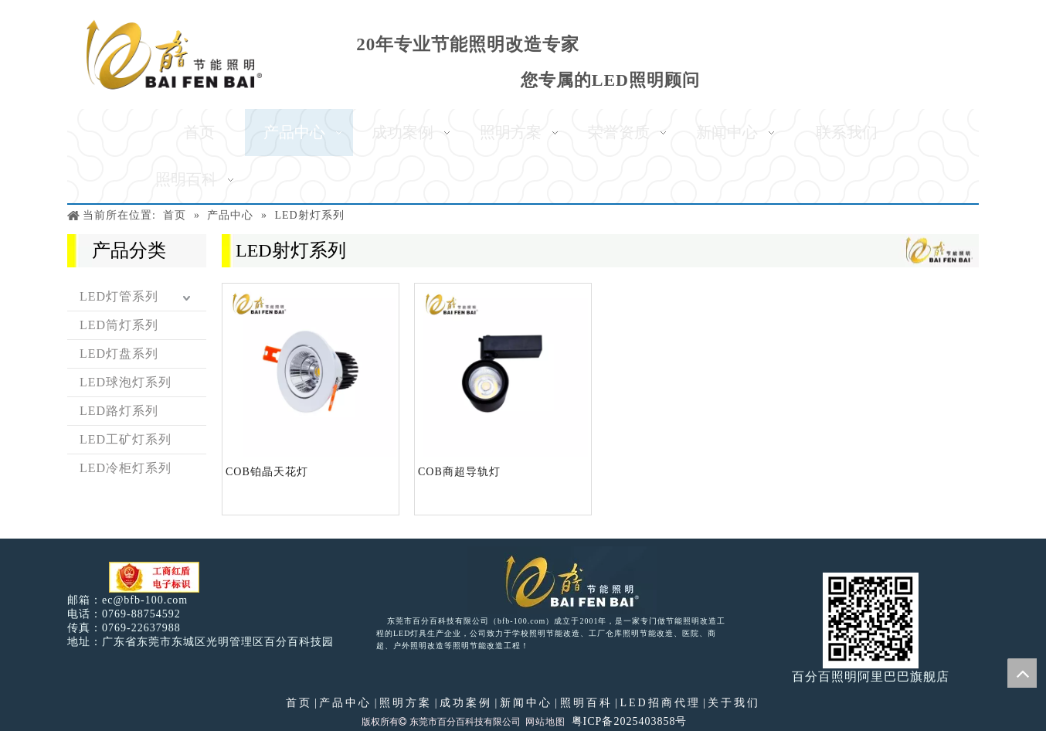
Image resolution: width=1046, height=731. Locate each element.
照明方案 (405, 703)
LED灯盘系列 (119, 353)
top (1022, 673)
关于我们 (734, 703)
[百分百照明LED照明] (562, 580)
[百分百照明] (174, 54)
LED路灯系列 (119, 410)
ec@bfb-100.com (145, 600)
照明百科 (586, 703)
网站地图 (545, 721)
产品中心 (345, 703)
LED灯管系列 (119, 296)
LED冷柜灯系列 (126, 467)
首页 (299, 703)
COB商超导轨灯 (459, 472)
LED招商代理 (660, 703)
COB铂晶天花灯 (267, 472)
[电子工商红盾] (154, 577)
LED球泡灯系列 (126, 382)
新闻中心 (526, 703)
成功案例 (466, 703)
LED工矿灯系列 (126, 439)
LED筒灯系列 (119, 325)
